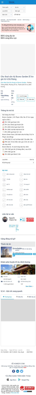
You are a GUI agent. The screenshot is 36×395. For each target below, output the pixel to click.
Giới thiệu (10, 366)
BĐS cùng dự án (8, 36)
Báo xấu (30, 99)
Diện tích (23, 276)
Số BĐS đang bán (26, 281)
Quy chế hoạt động (26, 366)
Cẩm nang (4, 366)
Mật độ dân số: (7, 281)
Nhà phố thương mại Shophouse (22, 254)
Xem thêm (29, 286)
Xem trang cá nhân (12, 225)
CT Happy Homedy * (19, 367)
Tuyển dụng (17, 366)
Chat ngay (22, 219)
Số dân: (5, 276)
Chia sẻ (20, 99)
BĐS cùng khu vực (9, 38)
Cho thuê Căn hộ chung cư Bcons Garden (13, 82)
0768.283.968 (15, 393)
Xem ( (17, 228)
